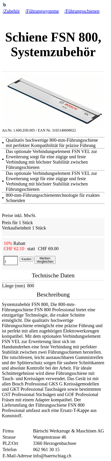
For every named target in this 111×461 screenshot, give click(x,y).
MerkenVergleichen (45, 259)
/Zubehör (11, 11)
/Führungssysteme (42, 11)
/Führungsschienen (82, 11)
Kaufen (26, 259)
